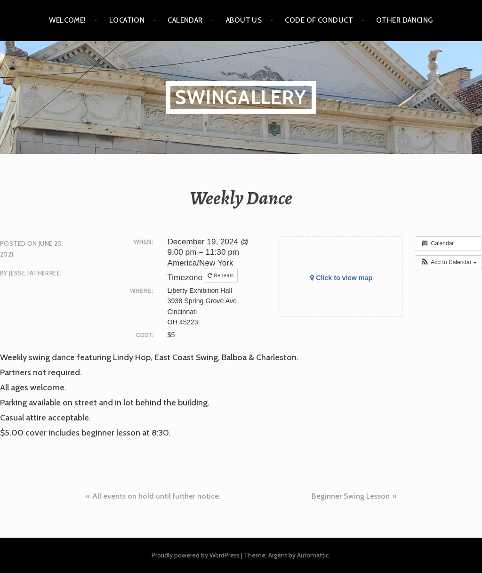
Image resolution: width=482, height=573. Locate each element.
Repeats (221, 275)
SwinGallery (240, 97)
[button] (448, 262)
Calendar (185, 20)
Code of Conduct (319, 20)
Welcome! (67, 20)
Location (127, 20)
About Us (244, 20)
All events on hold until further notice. (156, 496)
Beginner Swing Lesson (351, 496)
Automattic (313, 555)
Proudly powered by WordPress (196, 555)
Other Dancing (404, 20)
